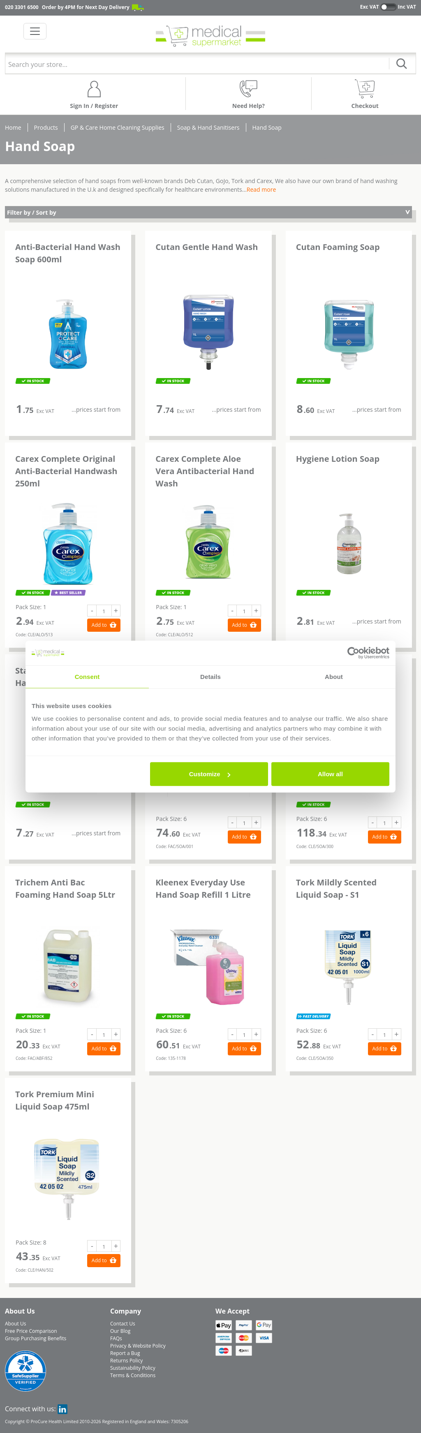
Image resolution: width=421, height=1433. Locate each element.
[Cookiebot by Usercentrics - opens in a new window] (353, 653)
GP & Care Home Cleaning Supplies (117, 127)
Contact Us (122, 1323)
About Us (15, 1323)
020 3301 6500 (22, 7)
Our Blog (120, 1331)
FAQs (116, 1338)
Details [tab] (210, 676)
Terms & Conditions (132, 1375)
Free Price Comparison (31, 1331)
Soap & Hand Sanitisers (208, 127)
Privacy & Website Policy (138, 1345)
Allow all (330, 773)
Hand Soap (267, 127)
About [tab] (334, 676)
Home (13, 127)
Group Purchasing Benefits (35, 1338)
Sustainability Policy (132, 1367)
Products (46, 127)
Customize (209, 773)
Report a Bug (125, 1353)
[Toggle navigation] (34, 31)
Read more (261, 189)
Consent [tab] (87, 676)
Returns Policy (126, 1360)
